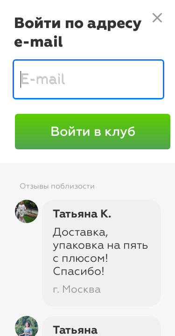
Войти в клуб (92, 132)
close (157, 17)
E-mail (42, 78)
